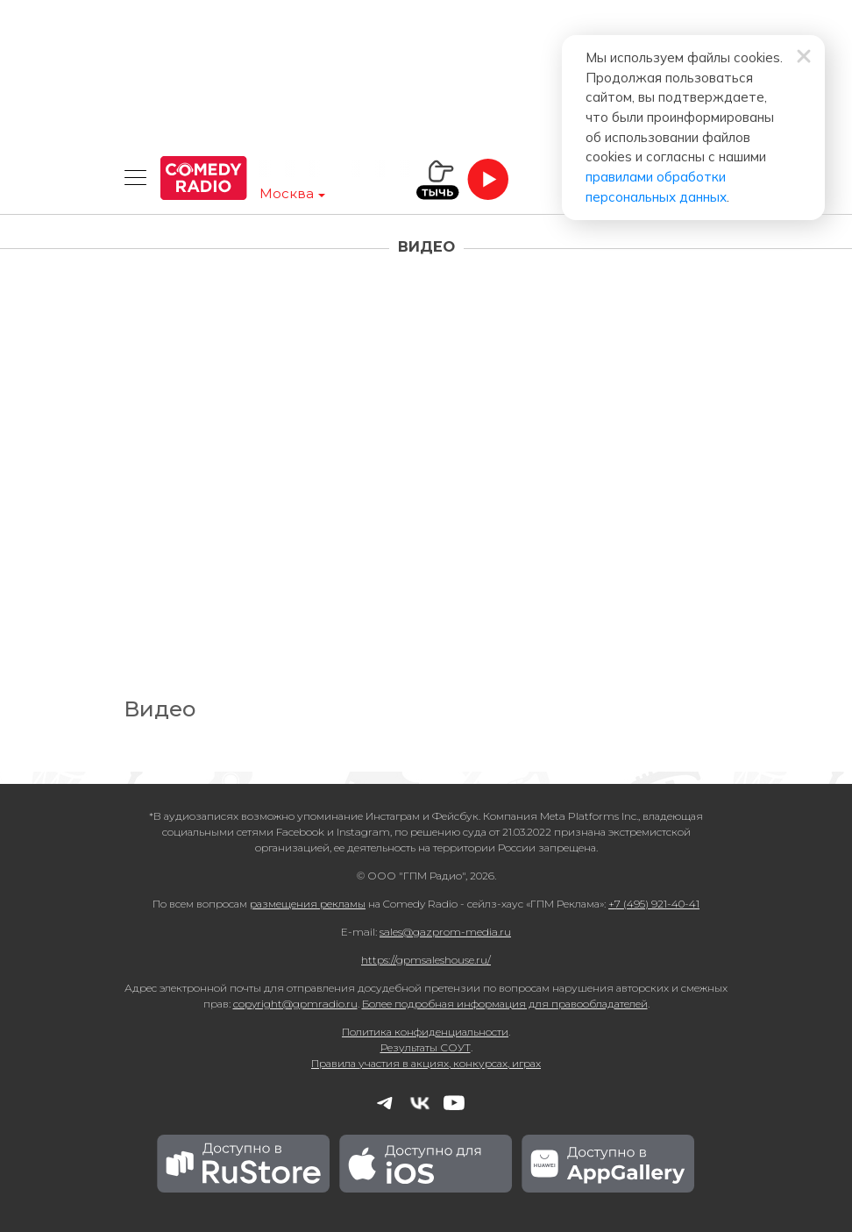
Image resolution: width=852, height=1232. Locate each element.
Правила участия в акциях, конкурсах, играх (426, 1063)
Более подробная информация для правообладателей (505, 1003)
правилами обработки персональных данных (530, 123)
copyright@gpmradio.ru (295, 1003)
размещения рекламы (308, 903)
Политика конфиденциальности (425, 1031)
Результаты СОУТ (425, 1047)
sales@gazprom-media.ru (445, 931)
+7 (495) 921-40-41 (653, 903)
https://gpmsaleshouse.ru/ (426, 959)
